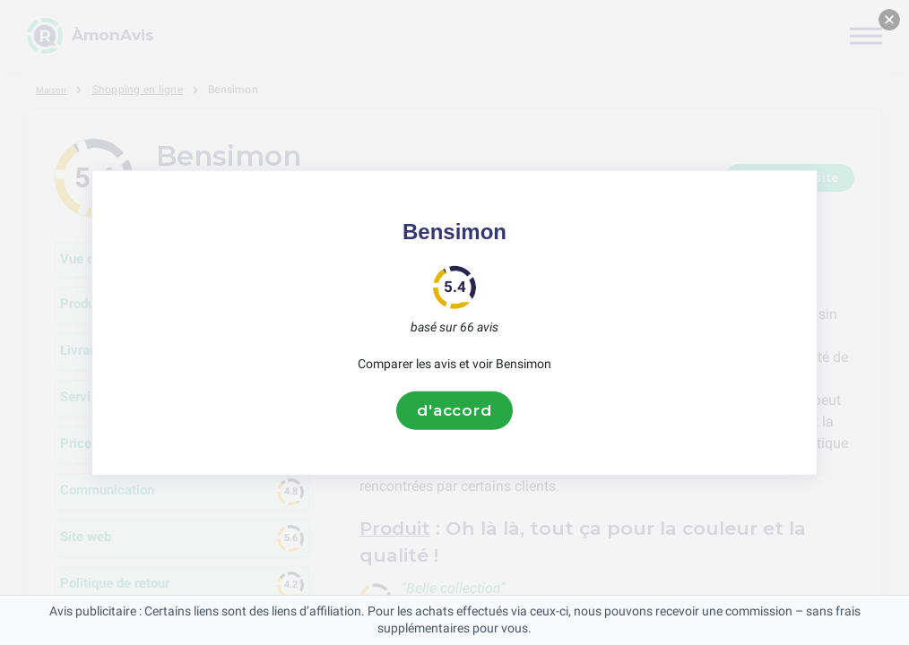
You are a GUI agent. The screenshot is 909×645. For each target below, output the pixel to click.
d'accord (454, 410)
